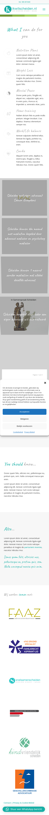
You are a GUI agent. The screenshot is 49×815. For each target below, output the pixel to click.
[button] (45, 382)
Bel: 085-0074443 (24, 2)
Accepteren (25, 412)
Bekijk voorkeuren (24, 426)
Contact (7, 803)
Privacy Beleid (29, 432)
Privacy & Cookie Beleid (23, 803)
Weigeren (24, 419)
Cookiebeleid (18, 432)
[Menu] (44, 9)
